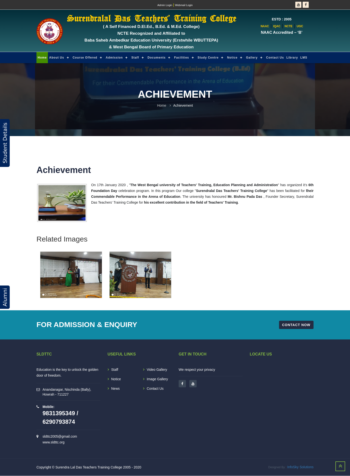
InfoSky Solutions (300, 467)
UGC (300, 26)
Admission (114, 57)
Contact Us (275, 57)
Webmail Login (184, 5)
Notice (232, 57)
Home (42, 57)
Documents (157, 57)
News (115, 388)
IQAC (276, 26)
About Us (56, 57)
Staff (135, 57)
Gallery (252, 57)
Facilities (181, 57)
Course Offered (85, 57)
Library (292, 57)
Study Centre (208, 57)
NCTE (289, 26)
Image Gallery (157, 379)
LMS (303, 57)
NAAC (265, 26)
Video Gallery (157, 370)
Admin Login (164, 5)
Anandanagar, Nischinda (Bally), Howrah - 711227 (67, 392)
